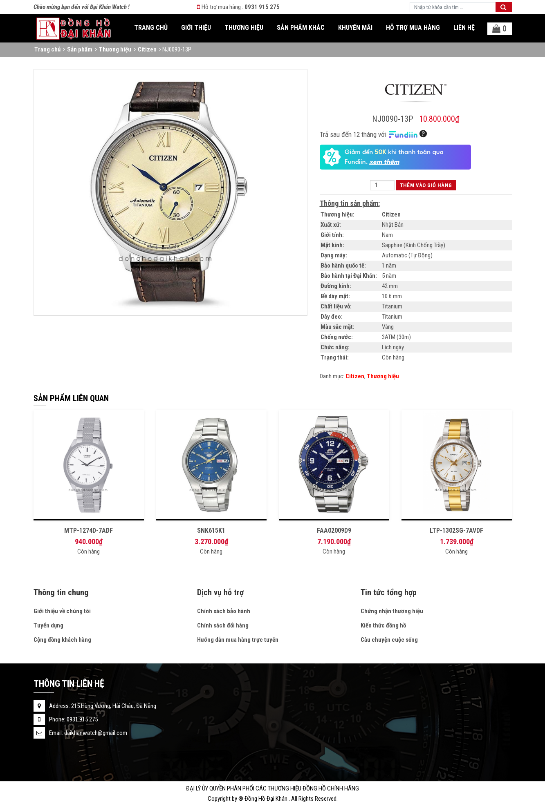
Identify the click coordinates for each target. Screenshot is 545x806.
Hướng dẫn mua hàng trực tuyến (237, 639)
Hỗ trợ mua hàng (413, 27)
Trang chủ (151, 27)
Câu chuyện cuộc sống (389, 639)
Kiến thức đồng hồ (383, 625)
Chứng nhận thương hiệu (392, 611)
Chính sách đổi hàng (223, 625)
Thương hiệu (243, 27)
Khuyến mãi (355, 27)
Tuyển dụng (48, 625)
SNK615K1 (211, 530)
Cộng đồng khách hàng (62, 639)
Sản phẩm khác (301, 27)
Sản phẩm (79, 49)
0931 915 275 (262, 7)
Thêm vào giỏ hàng (426, 185)
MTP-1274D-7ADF (88, 530)
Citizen (147, 49)
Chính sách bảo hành (223, 611)
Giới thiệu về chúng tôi (62, 611)
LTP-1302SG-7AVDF (456, 530)
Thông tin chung (61, 592)
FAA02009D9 (334, 530)
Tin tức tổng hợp (389, 592)
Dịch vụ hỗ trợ (220, 592)
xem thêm (384, 162)
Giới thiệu (196, 27)
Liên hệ (464, 27)
